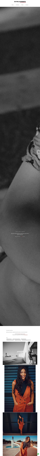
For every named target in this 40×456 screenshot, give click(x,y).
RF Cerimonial (26, 334)
